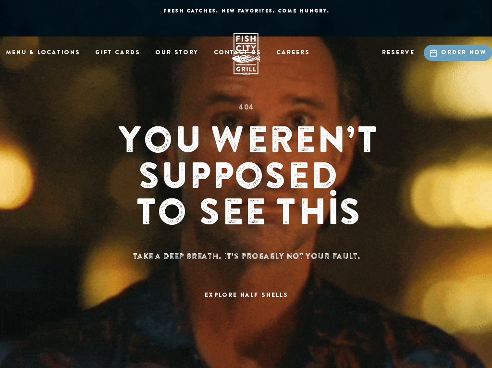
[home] (246, 54)
